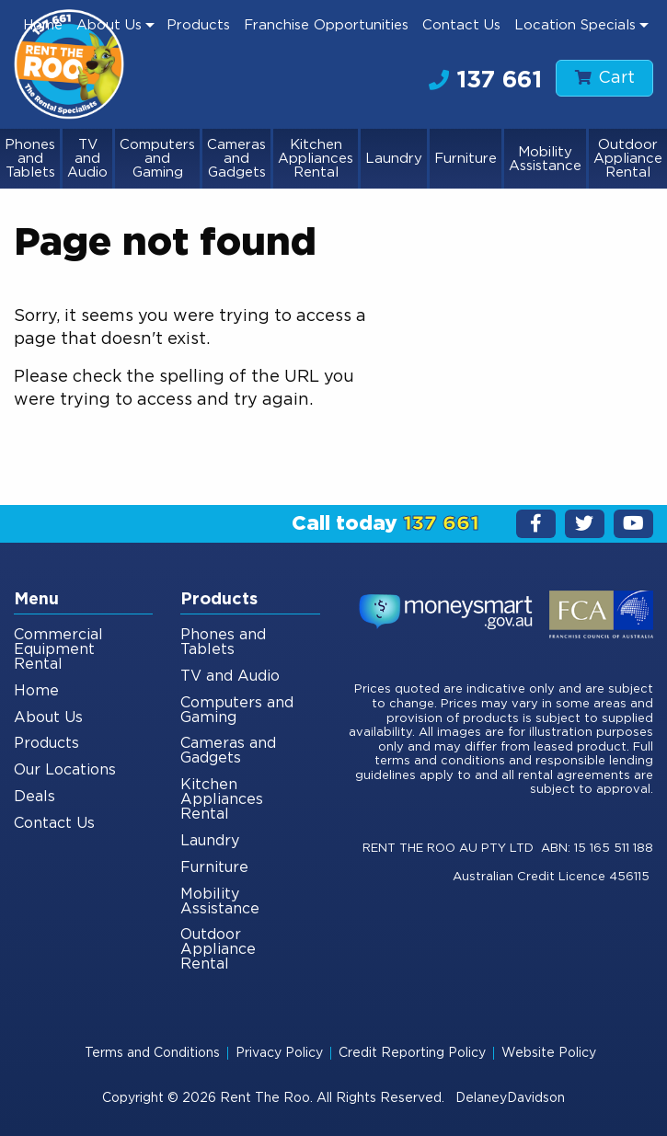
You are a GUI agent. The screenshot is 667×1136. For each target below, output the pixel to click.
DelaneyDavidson (510, 1098)
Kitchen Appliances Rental (315, 158)
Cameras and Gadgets (236, 158)
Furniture (465, 159)
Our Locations (65, 770)
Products (198, 25)
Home (43, 25)
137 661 (485, 80)
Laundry (393, 159)
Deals (34, 796)
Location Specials (575, 25)
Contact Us (461, 25)
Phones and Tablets (30, 158)
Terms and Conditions (152, 1053)
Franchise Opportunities (326, 25)
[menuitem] (43, 25)
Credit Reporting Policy (412, 1053)
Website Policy (548, 1053)
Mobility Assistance (545, 159)
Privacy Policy (279, 1053)
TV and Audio (87, 158)
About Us (109, 25)
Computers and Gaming (157, 158)
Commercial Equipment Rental (58, 649)
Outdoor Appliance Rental (627, 158)
